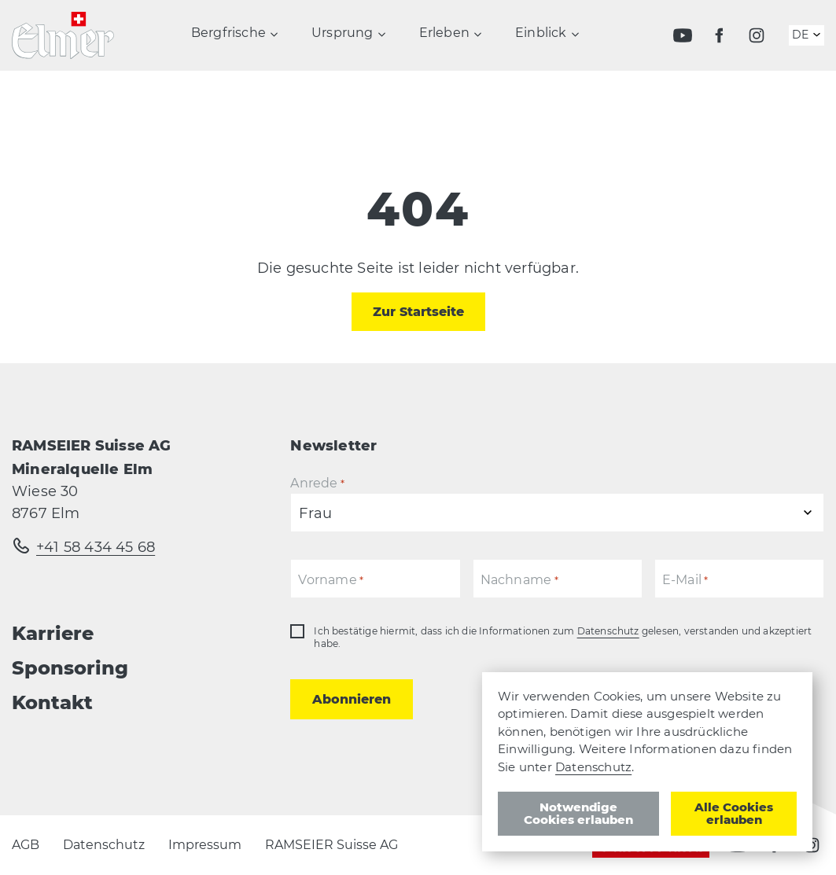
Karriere (53, 633)
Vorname (330, 580)
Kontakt (52, 702)
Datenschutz (608, 631)
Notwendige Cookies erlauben (578, 813)
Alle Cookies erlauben (733, 813)
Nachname (519, 580)
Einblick (541, 37)
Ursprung (342, 37)
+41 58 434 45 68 (95, 547)
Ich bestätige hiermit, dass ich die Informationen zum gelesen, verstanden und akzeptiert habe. (563, 637)
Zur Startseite (418, 311)
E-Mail (685, 580)
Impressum (204, 844)
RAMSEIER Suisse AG (331, 844)
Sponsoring (70, 667)
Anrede (317, 484)
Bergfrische (228, 37)
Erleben (444, 37)
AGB (25, 844)
